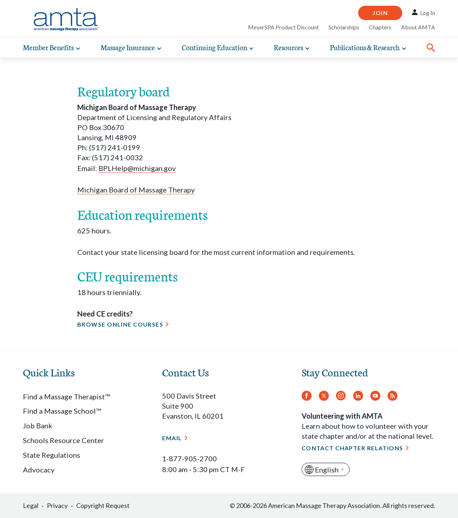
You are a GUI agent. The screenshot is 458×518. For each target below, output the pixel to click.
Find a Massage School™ (62, 411)
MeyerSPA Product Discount (283, 27)
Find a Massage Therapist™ (66, 396)
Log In (427, 12)
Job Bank (37, 425)
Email (172, 437)
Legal (30, 505)
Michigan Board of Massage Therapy (136, 189)
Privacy (57, 505)
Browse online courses (120, 324)
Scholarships (343, 27)
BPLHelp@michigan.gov (137, 168)
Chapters (380, 27)
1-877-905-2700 (189, 458)
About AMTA (418, 27)
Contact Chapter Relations (352, 448)
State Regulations (51, 455)
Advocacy (38, 469)
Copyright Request (103, 505)
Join (380, 12)
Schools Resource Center (63, 440)
